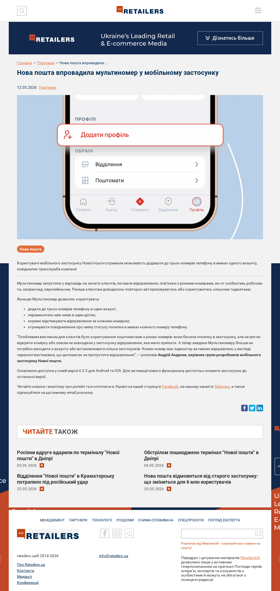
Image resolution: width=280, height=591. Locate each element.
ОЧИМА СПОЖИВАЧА (156, 518)
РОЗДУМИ (126, 518)
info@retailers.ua (113, 556)
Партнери (45, 63)
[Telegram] (129, 533)
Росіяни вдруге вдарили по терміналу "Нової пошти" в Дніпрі (68, 455)
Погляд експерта (226, 518)
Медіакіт (24, 576)
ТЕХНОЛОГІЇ (102, 518)
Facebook (170, 386)
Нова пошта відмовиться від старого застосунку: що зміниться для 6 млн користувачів (201, 479)
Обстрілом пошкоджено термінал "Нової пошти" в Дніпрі (201, 455)
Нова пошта (31, 249)
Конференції (28, 582)
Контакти (25, 570)
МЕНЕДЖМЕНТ (50, 518)
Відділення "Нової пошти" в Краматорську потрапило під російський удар (65, 479)
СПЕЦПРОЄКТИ (192, 518)
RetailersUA (250, 557)
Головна (24, 63)
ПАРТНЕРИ (77, 518)
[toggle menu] (258, 10)
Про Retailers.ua (31, 564)
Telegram (222, 386)
